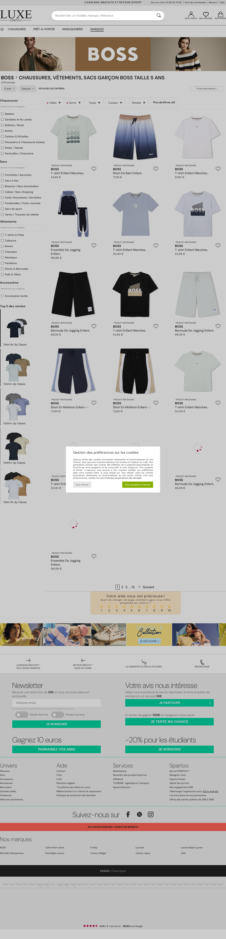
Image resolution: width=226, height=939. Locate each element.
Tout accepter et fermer (137, 484)
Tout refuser (82, 484)
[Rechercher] (159, 15)
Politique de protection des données (123, 478)
